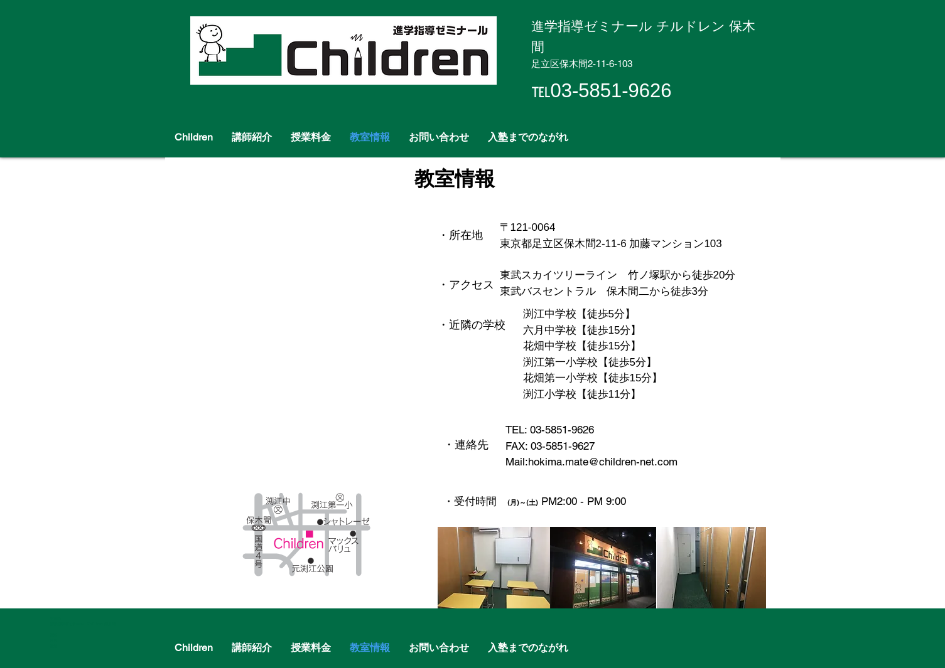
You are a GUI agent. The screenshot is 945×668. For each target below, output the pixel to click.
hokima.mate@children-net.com (603, 461)
